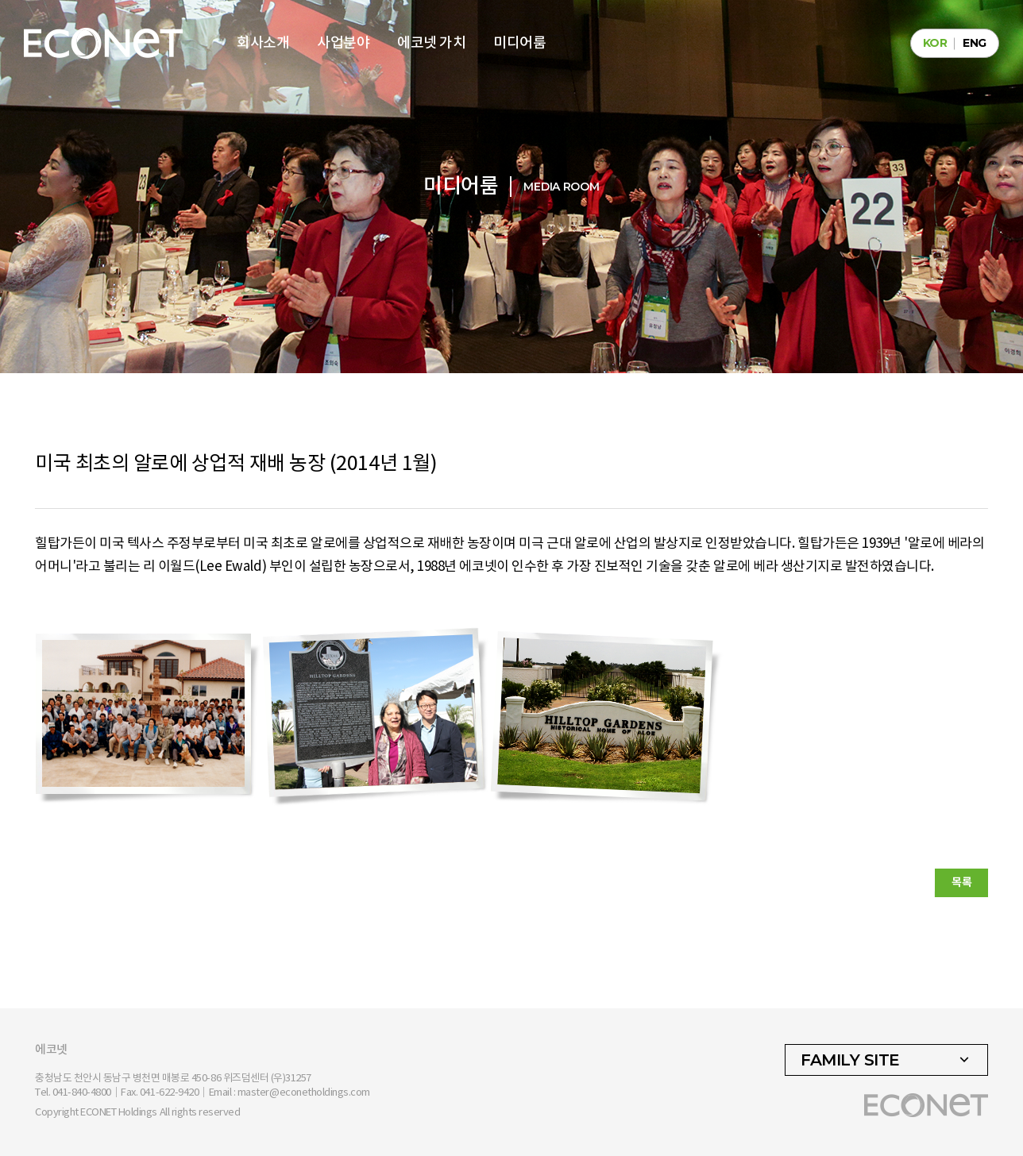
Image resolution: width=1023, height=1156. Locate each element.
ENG (974, 43)
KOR (935, 43)
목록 (961, 882)
